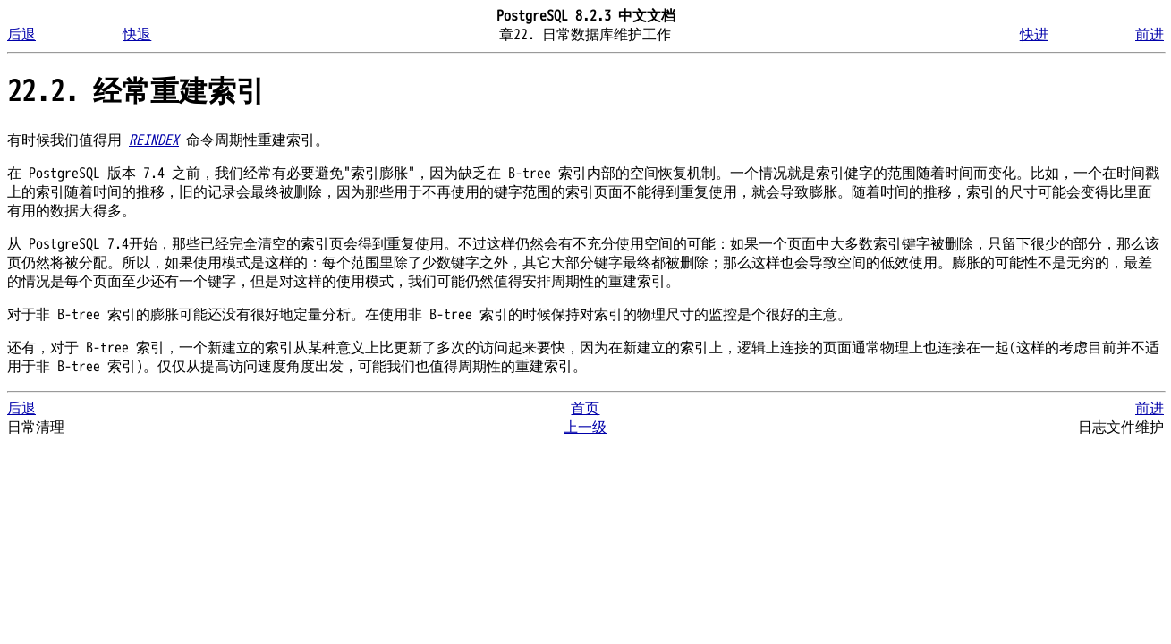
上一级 (585, 427)
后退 (21, 35)
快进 (1034, 35)
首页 (585, 409)
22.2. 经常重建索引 (136, 91)
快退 (137, 35)
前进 (1149, 35)
